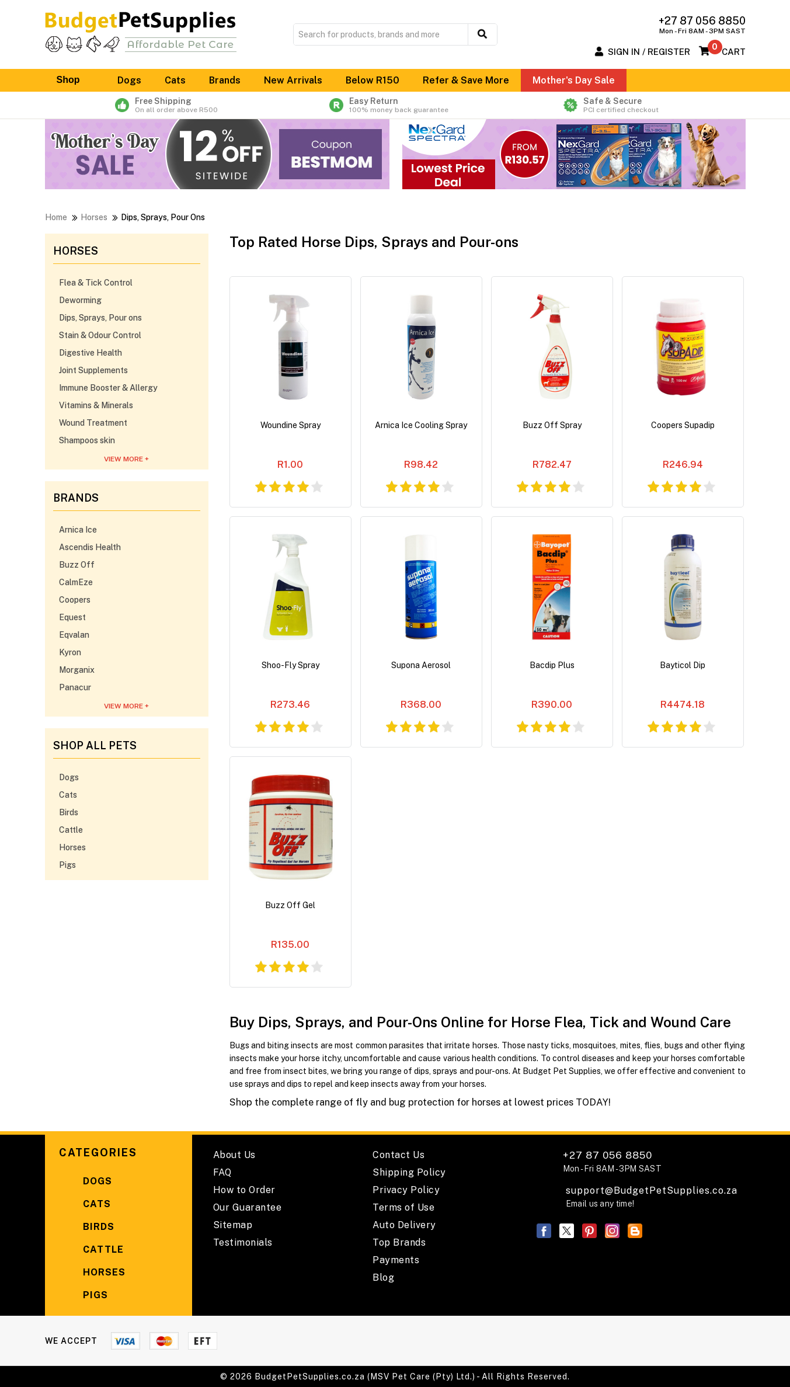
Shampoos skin (87, 440)
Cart (734, 52)
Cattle (71, 830)
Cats (175, 80)
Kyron (70, 652)
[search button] (482, 34)
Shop (75, 80)
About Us (234, 1154)
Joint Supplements (93, 370)
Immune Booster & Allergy (108, 387)
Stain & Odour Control (100, 335)
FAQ (222, 1172)
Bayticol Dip (682, 665)
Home (56, 217)
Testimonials (243, 1242)
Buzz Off (77, 564)
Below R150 (372, 80)
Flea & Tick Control (96, 282)
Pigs (67, 865)
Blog (383, 1277)
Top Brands (399, 1242)
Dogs (129, 80)
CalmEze (76, 582)
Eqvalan (74, 634)
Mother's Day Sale (574, 80)
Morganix (77, 670)
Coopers (75, 599)
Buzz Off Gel (290, 905)
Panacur (75, 687)
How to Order (244, 1189)
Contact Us (398, 1154)
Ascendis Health (90, 547)
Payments (396, 1260)
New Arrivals (293, 80)
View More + (126, 459)
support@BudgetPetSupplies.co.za (651, 1190)
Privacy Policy (406, 1189)
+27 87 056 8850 (612, 1161)
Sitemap (233, 1224)
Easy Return (394, 105)
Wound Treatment (93, 422)
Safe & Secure (619, 105)
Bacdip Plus (552, 665)
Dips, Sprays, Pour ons (100, 317)
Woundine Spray (290, 425)
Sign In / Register (649, 52)
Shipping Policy (409, 1172)
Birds (68, 812)
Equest (72, 617)
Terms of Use (403, 1207)
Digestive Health (90, 352)
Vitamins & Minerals (96, 405)
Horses (94, 217)
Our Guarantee (247, 1207)
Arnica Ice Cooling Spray (421, 425)
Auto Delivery (404, 1224)
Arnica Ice (78, 529)
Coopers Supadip (683, 425)
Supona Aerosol (421, 665)
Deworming (80, 300)
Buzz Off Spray (552, 425)
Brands (225, 80)
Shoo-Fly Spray (290, 665)
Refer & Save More (466, 80)
